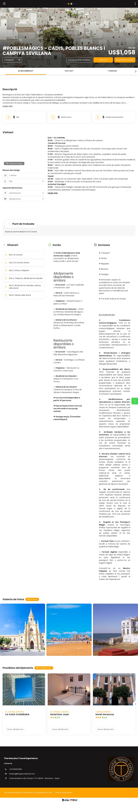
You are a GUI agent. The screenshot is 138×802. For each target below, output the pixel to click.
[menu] (135, 3)
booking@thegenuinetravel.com (22, 774)
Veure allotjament (15, 729)
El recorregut (25, 71)
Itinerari (112, 71)
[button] (135, 71)
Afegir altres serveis (125, 60)
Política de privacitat (63, 792)
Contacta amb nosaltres (79, 60)
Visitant (69, 71)
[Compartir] (12, 60)
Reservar (103, 60)
